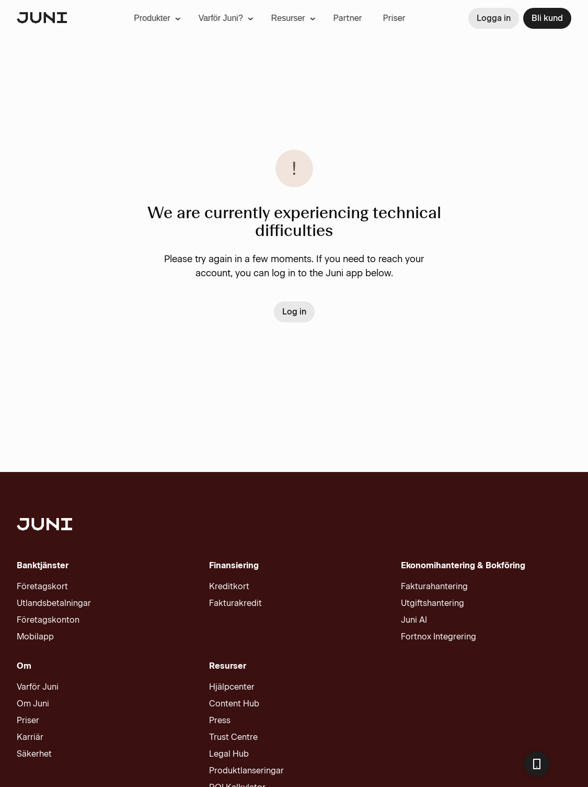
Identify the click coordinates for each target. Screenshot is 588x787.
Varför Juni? (201, 18)
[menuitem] (132, 18)
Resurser (268, 18)
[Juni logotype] (42, 19)
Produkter (132, 18)
